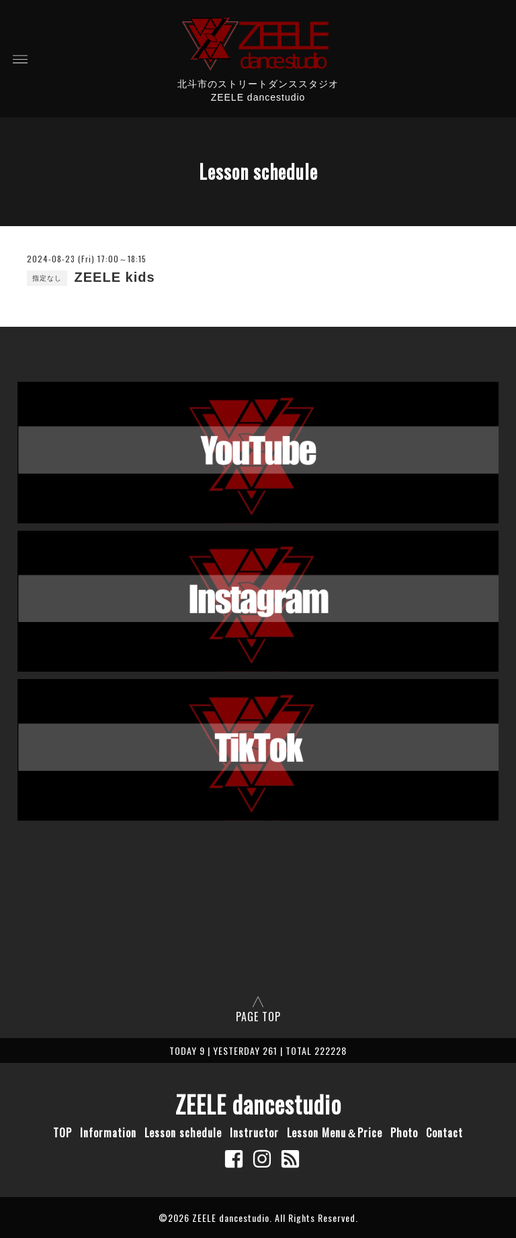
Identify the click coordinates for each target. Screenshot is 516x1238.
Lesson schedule (183, 1133)
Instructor (254, 1133)
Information (108, 1133)
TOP (62, 1133)
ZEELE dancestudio (258, 1103)
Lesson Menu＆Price (334, 1133)
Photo (404, 1133)
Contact (444, 1133)
